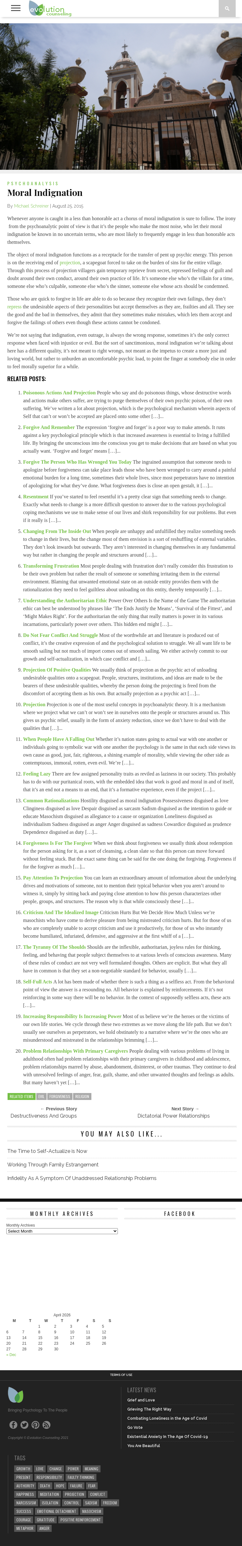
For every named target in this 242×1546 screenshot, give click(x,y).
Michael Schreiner (31, 206)
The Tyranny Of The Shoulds (55, 947)
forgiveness (59, 1096)
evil (41, 1096)
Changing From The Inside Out (57, 531)
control (71, 1502)
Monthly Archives (20, 1225)
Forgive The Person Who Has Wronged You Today (78, 462)
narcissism (26, 1502)
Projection (35, 704)
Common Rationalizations (51, 800)
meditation (49, 1494)
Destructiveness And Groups (43, 1116)
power (73, 1468)
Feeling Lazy (37, 773)
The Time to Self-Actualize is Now (47, 1151)
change (55, 1468)
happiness (25, 1494)
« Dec (11, 1355)
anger (44, 1528)
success (23, 1511)
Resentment (36, 496)
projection (70, 262)
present (23, 1477)
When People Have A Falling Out (59, 739)
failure (76, 1485)
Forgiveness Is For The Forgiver (58, 843)
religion (82, 1096)
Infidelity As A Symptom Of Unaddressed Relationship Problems (82, 1178)
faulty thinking (81, 1477)
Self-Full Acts (38, 981)
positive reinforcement (80, 1519)
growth (23, 1468)
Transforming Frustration (51, 566)
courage (23, 1519)
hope (60, 1485)
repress (14, 306)
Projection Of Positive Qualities (57, 670)
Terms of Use (121, 1375)
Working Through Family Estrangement (53, 1165)
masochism (91, 1511)
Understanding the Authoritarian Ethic (65, 600)
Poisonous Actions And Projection (60, 392)
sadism (91, 1502)
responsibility (49, 1477)
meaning (91, 1468)
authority (25, 1485)
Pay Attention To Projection (53, 877)
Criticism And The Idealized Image (61, 912)
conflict (97, 1494)
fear (91, 1485)
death (45, 1485)
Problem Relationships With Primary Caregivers (76, 1051)
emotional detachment (56, 1511)
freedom (110, 1502)
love (39, 1468)
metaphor (24, 1528)
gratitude (46, 1519)
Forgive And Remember (49, 427)
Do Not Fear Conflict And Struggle (61, 635)
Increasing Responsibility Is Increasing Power (73, 1016)
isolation (50, 1502)
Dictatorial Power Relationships (173, 1116)
